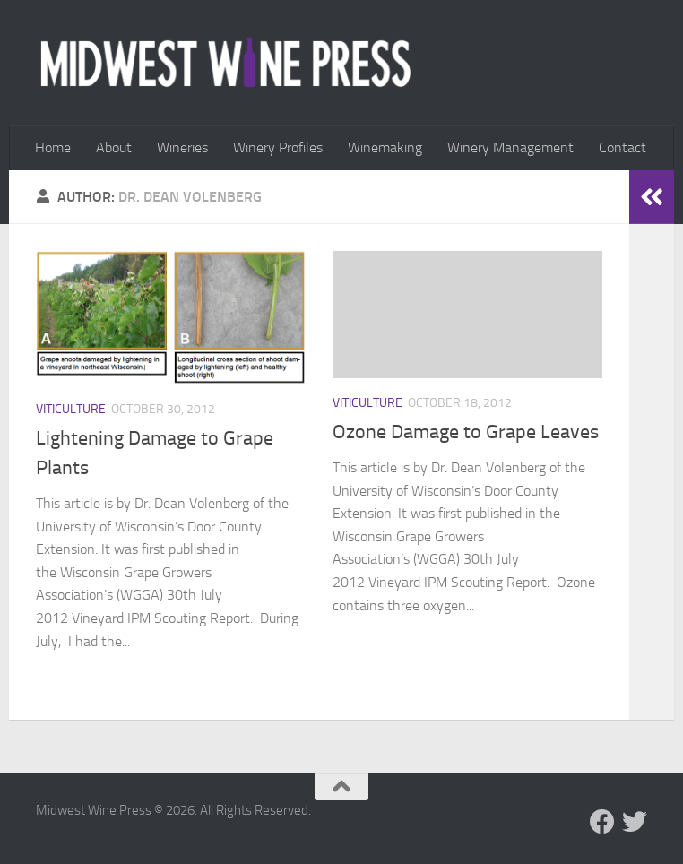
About (114, 147)
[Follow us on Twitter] (634, 821)
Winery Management (510, 147)
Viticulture (71, 409)
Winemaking (385, 147)
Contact (622, 147)
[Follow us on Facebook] (602, 821)
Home (53, 147)
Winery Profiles (278, 147)
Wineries (182, 147)
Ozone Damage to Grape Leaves (466, 432)
